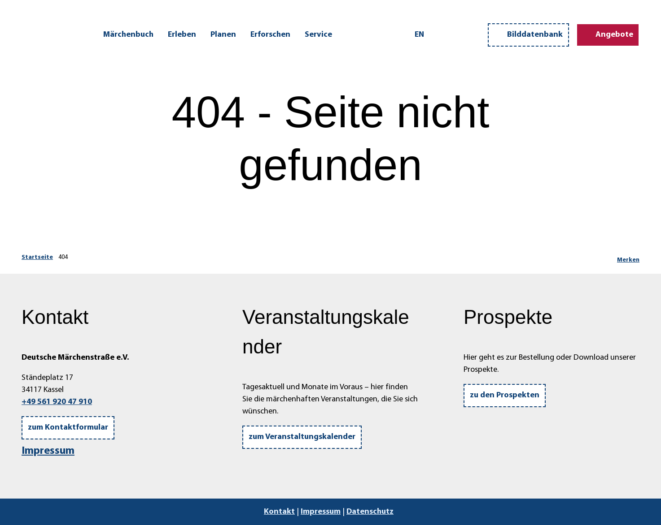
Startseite (37, 257)
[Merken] (628, 258)
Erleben (182, 34)
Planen (223, 34)
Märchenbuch (128, 34)
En (419, 34)
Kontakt (279, 512)
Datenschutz (370, 512)
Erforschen (270, 34)
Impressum (48, 451)
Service (318, 34)
